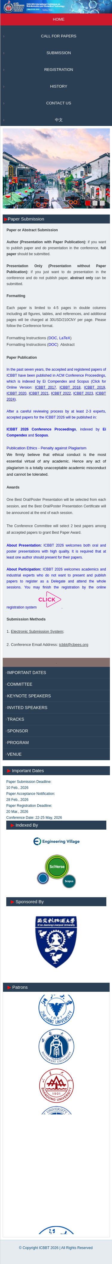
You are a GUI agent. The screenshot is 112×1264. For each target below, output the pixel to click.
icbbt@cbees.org (73, 644)
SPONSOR (17, 730)
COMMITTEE (19, 684)
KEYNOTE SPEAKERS (29, 695)
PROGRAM (18, 742)
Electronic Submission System (37, 631)
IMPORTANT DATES (26, 672)
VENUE (14, 754)
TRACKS (15, 719)
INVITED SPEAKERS (27, 707)
